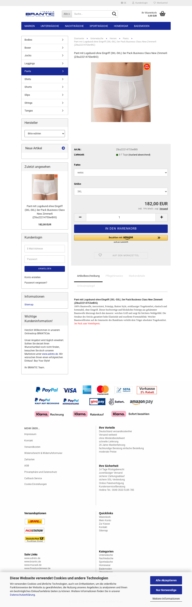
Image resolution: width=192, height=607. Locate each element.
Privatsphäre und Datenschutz (40, 472)
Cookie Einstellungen (35, 484)
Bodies (28, 39)
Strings (28, 102)
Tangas (28, 110)
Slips (27, 94)
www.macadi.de (32, 565)
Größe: (77, 184)
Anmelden (44, 268)
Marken (29, 25)
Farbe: (77, 164)
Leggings (29, 63)
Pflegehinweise (114, 275)
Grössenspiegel (86, 285)
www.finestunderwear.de (37, 568)
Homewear (121, 25)
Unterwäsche (50, 25)
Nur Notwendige (166, 590)
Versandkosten (32, 447)
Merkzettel (161, 3)
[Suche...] (67, 14)
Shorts (28, 86)
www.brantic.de (32, 561)
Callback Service (33, 478)
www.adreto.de (50, 354)
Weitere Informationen (166, 598)
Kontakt (28, 440)
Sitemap (28, 304)
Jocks (27, 55)
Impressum (30, 434)
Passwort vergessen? (35, 282)
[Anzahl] (121, 217)
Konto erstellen (32, 277)
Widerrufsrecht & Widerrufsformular (43, 453)
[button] (123, 3)
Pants (27, 71)
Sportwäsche (99, 25)
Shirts (27, 79)
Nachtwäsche (74, 25)
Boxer (27, 47)
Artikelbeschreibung (88, 275)
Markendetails (137, 275)
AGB (26, 465)
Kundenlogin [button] (140, 3)
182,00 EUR (44, 224)
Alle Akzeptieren (166, 580)
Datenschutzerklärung (22, 594)
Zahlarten (29, 459)
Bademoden (141, 25)
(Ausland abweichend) (139, 154)
